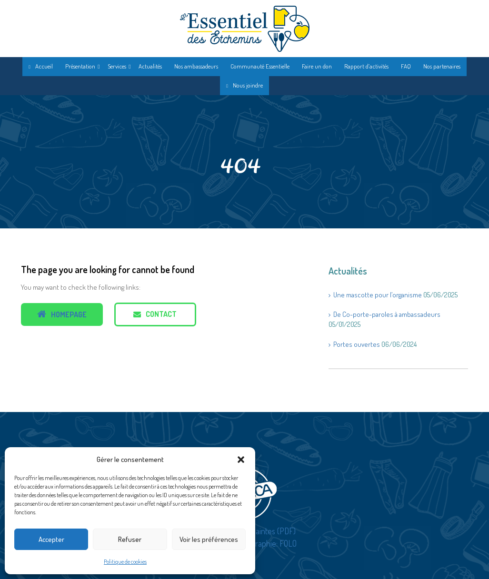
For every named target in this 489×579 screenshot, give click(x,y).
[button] (241, 459)
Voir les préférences (209, 539)
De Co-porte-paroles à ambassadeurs (386, 314)
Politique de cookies (125, 561)
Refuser (129, 539)
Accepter (51, 539)
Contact (155, 314)
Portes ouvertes (356, 344)
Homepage (62, 314)
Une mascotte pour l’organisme (377, 294)
